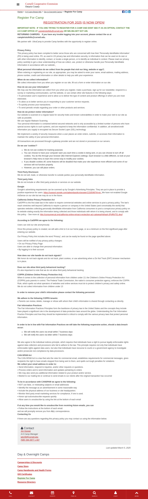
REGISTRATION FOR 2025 (62, 22)
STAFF (115, 494)
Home (20, 12)
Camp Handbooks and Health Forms (34, 470)
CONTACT (31, 494)
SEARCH (94, 494)
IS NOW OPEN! (94, 22)
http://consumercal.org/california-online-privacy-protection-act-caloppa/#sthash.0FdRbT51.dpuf (81, 214)
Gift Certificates (25, 474)
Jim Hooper (26, 431)
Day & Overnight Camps (53, 12)
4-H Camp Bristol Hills (33, 12)
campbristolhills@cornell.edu (50, 31)
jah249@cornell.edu (29, 437)
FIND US (73, 494)
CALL (10, 494)
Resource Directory (27, 482)
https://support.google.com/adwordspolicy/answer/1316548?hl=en (73, 192)
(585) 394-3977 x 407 (30, 440)
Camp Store (23, 466)
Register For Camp (26, 478)
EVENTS (52, 494)
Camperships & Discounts (30, 462)
